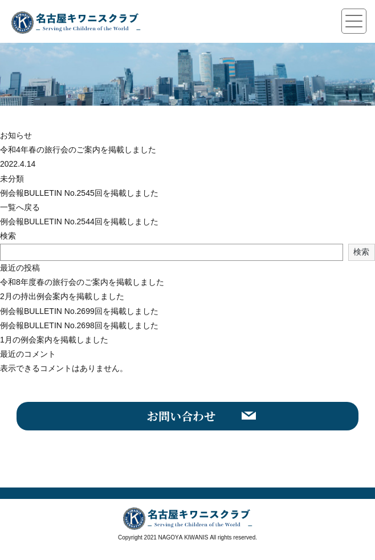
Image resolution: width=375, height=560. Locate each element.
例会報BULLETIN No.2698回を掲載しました (79, 325)
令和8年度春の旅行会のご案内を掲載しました (82, 282)
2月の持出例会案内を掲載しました (62, 296)
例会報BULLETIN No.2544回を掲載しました (79, 221)
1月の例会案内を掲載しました (54, 339)
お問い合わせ (181, 416)
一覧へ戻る (20, 207)
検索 (8, 235)
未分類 (12, 178)
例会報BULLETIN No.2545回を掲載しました (79, 193)
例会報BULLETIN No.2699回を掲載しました (79, 311)
